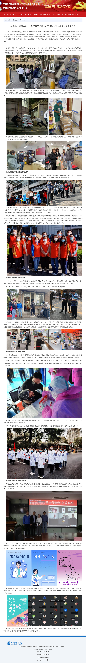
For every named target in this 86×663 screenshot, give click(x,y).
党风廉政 (35, 14)
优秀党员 (68, 14)
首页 (12, 20)
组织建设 (13, 14)
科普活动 (43, 14)
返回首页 (80, 1)
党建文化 (16, 20)
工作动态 (20, 14)
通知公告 (28, 14)
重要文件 (60, 14)
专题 (48, 14)
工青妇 (53, 14)
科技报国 (75, 14)
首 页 (6, 14)
